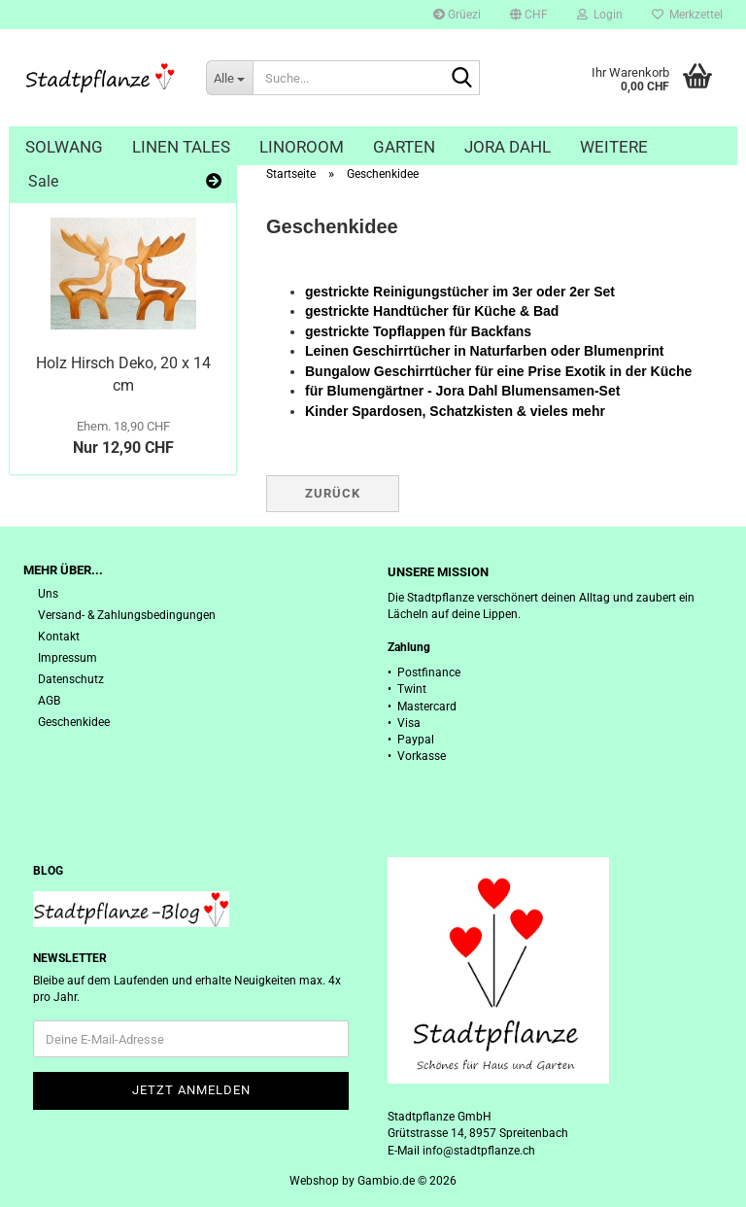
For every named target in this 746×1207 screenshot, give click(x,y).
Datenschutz (71, 679)
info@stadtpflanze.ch (479, 1150)
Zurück (332, 493)
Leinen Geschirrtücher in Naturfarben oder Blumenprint (484, 351)
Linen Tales (181, 146)
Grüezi (457, 14)
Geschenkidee (74, 722)
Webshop (314, 1181)
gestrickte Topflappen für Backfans (418, 331)
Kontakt (59, 636)
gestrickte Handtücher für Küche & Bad (432, 311)
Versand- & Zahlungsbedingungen (127, 615)
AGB (49, 700)
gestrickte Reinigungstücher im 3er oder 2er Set (460, 291)
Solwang (64, 146)
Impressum (67, 658)
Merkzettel (687, 14)
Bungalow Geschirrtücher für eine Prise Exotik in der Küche (498, 371)
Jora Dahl (507, 146)
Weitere (614, 146)
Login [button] (600, 14)
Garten (404, 146)
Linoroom (301, 146)
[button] (528, 14)
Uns (48, 594)
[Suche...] (229, 77)
